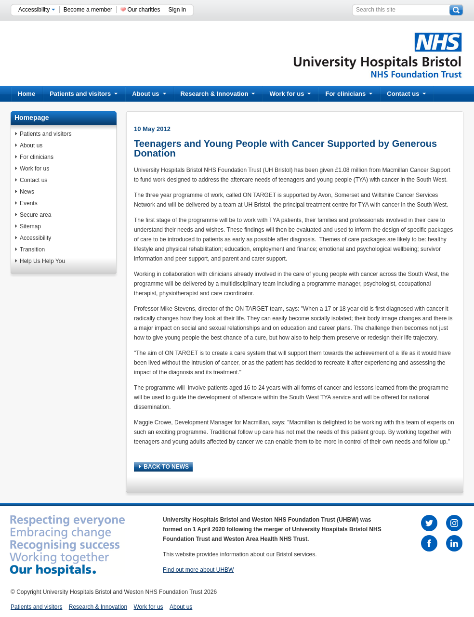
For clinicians (348, 93)
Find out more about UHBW (198, 569)
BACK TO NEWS (164, 466)
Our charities (143, 9)
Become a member (88, 9)
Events (29, 203)
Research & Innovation (218, 93)
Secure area (35, 214)
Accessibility (36, 9)
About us (149, 93)
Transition (32, 249)
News (27, 191)
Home (26, 93)
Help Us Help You (42, 261)
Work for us (290, 93)
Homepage (31, 117)
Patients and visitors (84, 93)
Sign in (177, 9)
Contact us (406, 93)
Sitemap (30, 226)
